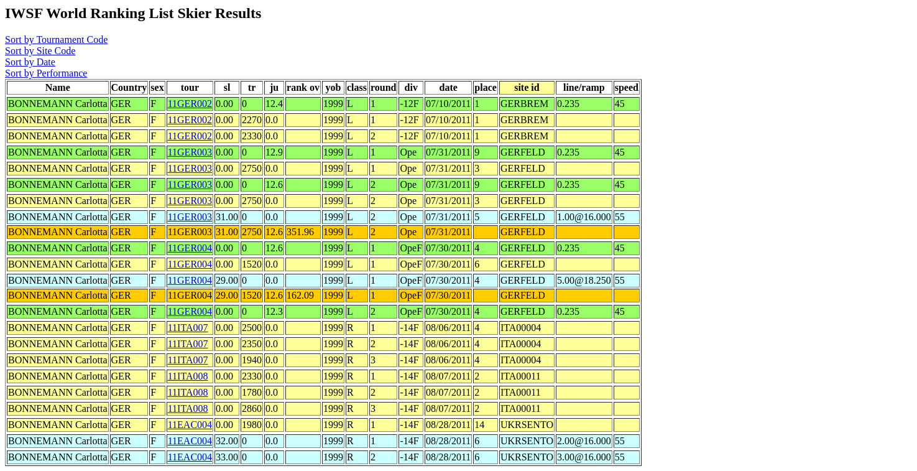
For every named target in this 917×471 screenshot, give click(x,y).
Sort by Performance (46, 73)
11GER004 (190, 248)
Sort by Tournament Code (56, 39)
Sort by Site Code (40, 50)
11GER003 (190, 152)
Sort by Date (30, 62)
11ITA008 (188, 376)
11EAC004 (190, 424)
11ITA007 (188, 327)
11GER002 (190, 103)
